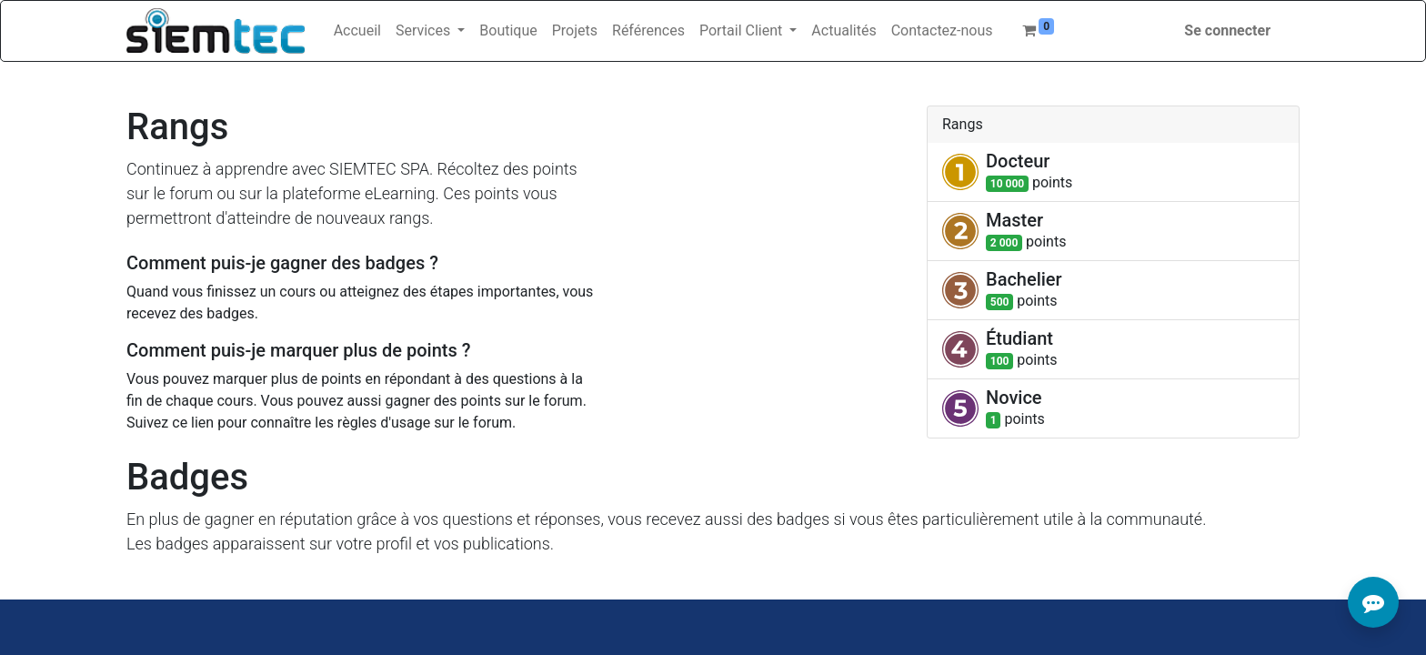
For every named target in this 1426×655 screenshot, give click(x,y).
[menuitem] (357, 31)
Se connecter (1227, 30)
